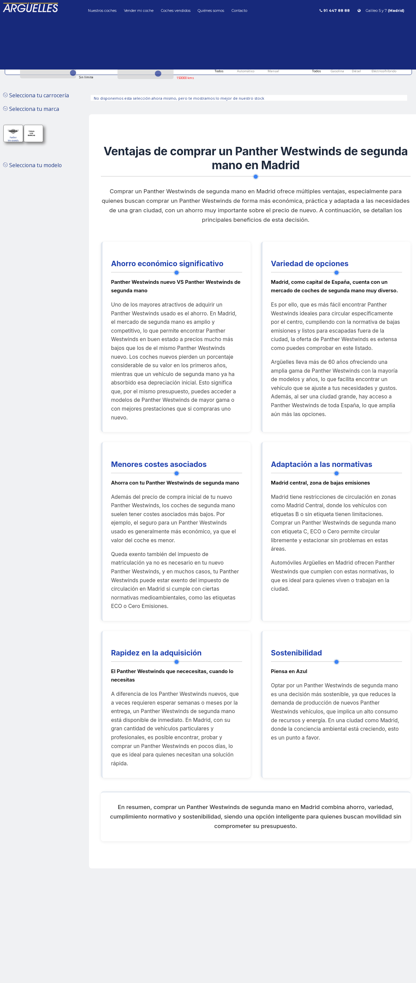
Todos (219, 71)
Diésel (356, 71)
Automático (245, 71)
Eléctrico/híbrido (383, 71)
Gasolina (337, 71)
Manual (273, 71)
